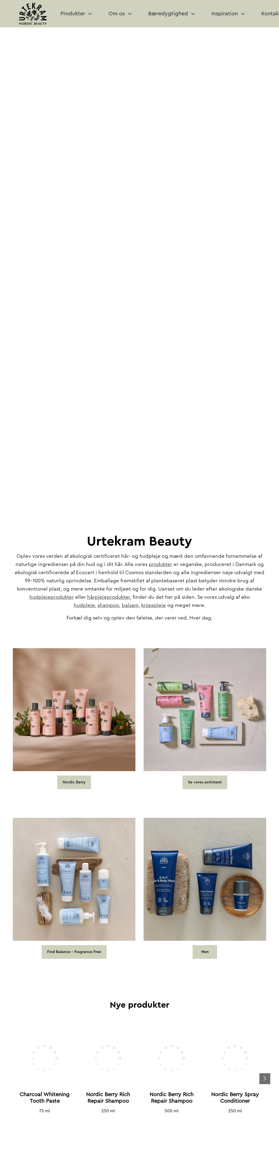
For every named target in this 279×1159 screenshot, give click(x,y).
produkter (160, 564)
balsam (130, 605)
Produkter (76, 13)
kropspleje (153, 605)
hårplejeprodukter (108, 597)
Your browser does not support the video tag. (139, 47)
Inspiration (228, 13)
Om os (120, 13)
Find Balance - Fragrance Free (74, 952)
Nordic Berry (74, 782)
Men (205, 952)
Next (264, 1078)
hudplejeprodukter (51, 597)
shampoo (108, 605)
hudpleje (84, 605)
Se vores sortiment (205, 782)
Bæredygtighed (171, 13)
